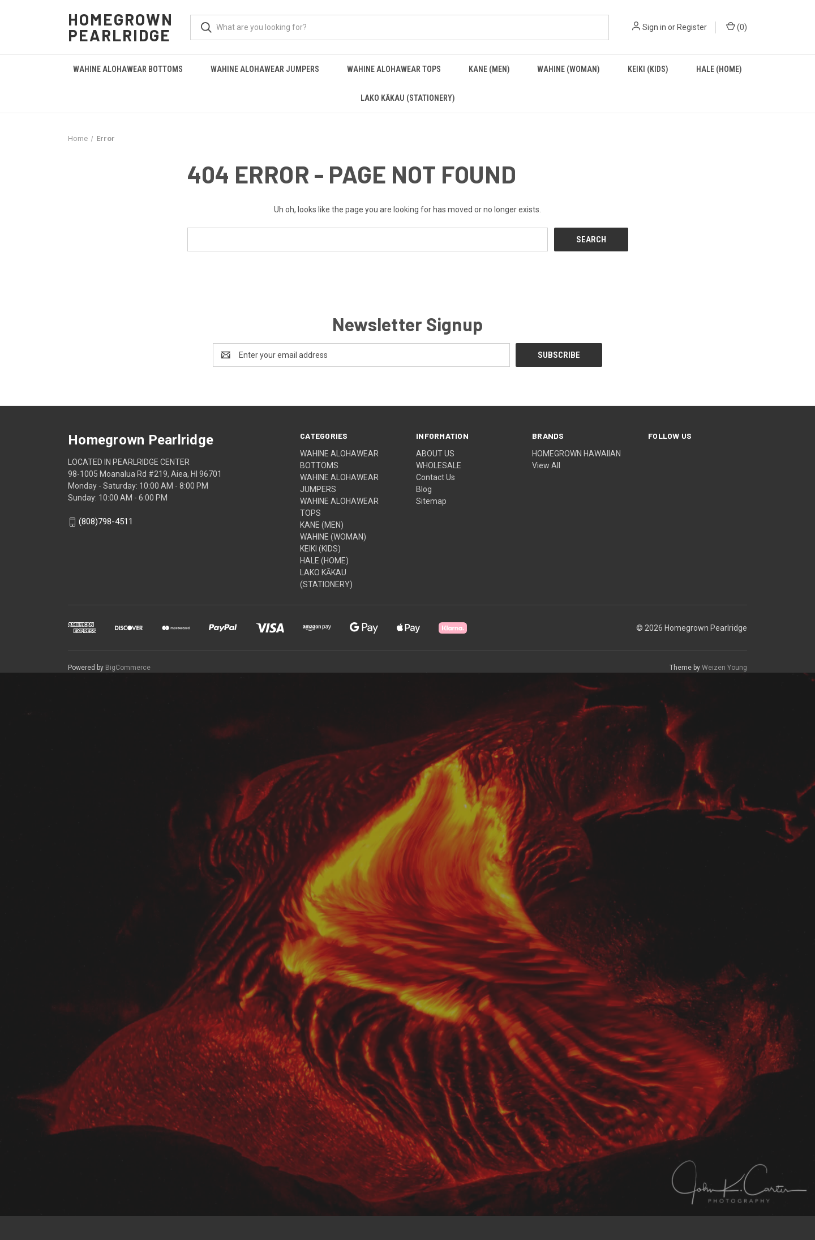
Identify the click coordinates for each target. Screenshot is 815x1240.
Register (692, 27)
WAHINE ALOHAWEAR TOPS (394, 69)
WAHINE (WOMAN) (568, 69)
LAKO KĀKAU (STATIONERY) (408, 97)
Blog (424, 489)
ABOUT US (435, 453)
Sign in (654, 27)
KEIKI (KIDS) (648, 69)
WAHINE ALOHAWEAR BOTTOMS (128, 69)
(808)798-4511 (106, 522)
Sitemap (431, 501)
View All (546, 465)
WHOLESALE (438, 465)
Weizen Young (724, 668)
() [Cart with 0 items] (736, 27)
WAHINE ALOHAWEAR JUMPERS (265, 69)
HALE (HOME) (719, 69)
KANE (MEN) (489, 69)
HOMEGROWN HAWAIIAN (576, 453)
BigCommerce (128, 668)
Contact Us (435, 477)
